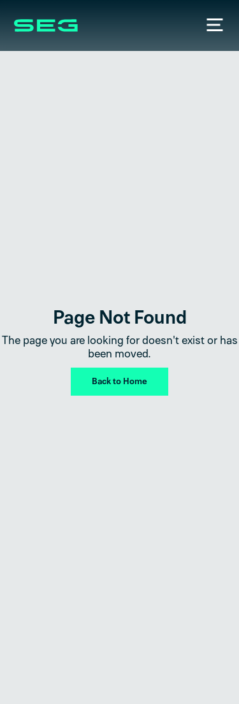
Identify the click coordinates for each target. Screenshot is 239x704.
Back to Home (119, 381)
